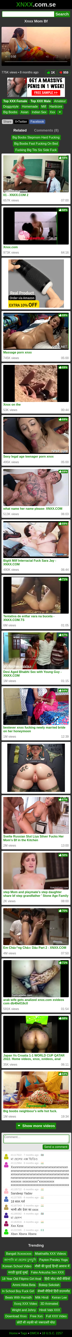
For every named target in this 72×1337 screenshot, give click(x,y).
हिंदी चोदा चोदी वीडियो (57, 1278)
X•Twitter (21, 121)
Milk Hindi (41, 1297)
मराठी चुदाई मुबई (18, 1272)
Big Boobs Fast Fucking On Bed (36, 143)
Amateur (60, 101)
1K (51, 72)
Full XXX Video (56, 1316)
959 (63, 72)
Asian (24, 112)
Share (7, 121)
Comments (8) (46, 130)
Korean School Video (16, 1266)
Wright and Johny (24, 1310)
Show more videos (36, 1126)
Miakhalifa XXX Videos (50, 1253)
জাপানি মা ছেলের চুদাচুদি (20, 1259)
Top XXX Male (41, 101)
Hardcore (56, 106)
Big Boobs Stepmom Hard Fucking (36, 137)
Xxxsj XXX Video (25, 1303)
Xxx (52, 112)
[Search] (28, 14)
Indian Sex (39, 112)
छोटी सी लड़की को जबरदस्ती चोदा (36, 1322)
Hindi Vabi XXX (49, 1310)
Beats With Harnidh (18, 1297)
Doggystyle (10, 106)
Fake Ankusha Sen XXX (47, 1272)
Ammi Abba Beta (23, 1285)
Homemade (30, 106)
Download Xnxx (16, 1316)
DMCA (34, 1333)
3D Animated (49, 1303)
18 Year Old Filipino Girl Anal (21, 1278)
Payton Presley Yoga (53, 1259)
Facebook (37, 121)
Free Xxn (36, 1316)
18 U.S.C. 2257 (52, 1333)
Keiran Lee (59, 1297)
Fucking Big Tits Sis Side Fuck (36, 150)
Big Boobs (10, 112)
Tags (23, 1333)
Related (20, 130)
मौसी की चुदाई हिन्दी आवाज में (52, 1266)
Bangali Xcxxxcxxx (18, 1253)
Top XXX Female (15, 101)
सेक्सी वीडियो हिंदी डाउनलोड (54, 1291)
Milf (43, 106)
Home (13, 1333)
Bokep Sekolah (49, 1285)
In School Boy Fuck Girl (18, 1291)
